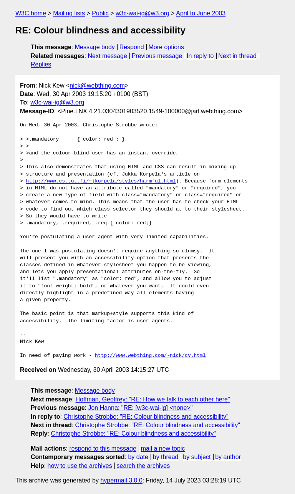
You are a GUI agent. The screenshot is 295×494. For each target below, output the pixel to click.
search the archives (143, 466)
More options (166, 47)
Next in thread (237, 56)
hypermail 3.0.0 (121, 480)
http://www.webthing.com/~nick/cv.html (150, 355)
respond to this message (102, 448)
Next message (107, 56)
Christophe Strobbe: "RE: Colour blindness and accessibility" (145, 416)
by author (228, 457)
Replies (41, 64)
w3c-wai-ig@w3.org (142, 13)
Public (100, 13)
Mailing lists (69, 13)
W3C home (30, 13)
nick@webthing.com (97, 85)
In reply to (200, 56)
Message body (95, 47)
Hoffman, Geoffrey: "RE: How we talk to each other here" (153, 399)
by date (138, 457)
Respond (131, 47)
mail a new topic (163, 448)
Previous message (157, 56)
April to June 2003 (200, 13)
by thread (166, 457)
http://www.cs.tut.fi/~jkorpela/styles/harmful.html (101, 181)
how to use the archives (80, 466)
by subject (196, 457)
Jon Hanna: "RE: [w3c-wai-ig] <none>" (140, 407)
